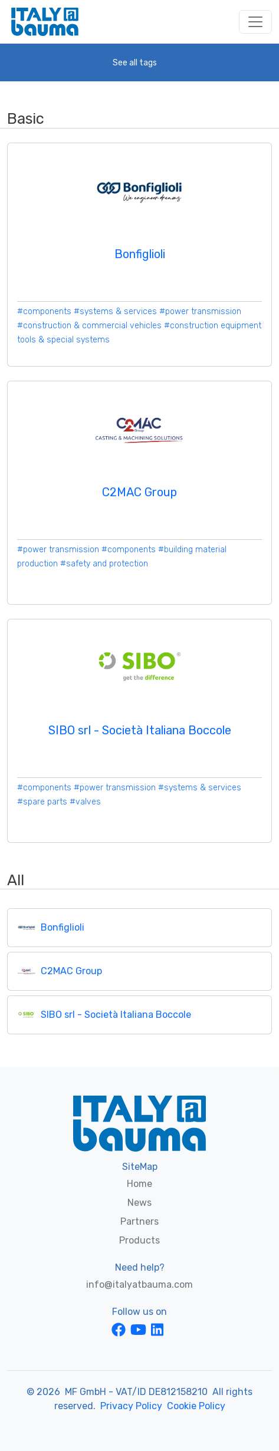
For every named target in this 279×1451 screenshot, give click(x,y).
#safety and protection (104, 564)
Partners (139, 1221)
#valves (85, 802)
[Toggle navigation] (255, 22)
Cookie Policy (196, 1406)
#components (44, 311)
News (139, 1202)
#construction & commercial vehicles (89, 326)
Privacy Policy (131, 1406)
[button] (139, 62)
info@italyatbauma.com (139, 1284)
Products (139, 1240)
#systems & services (115, 311)
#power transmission (200, 311)
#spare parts (42, 802)
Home (139, 1183)
